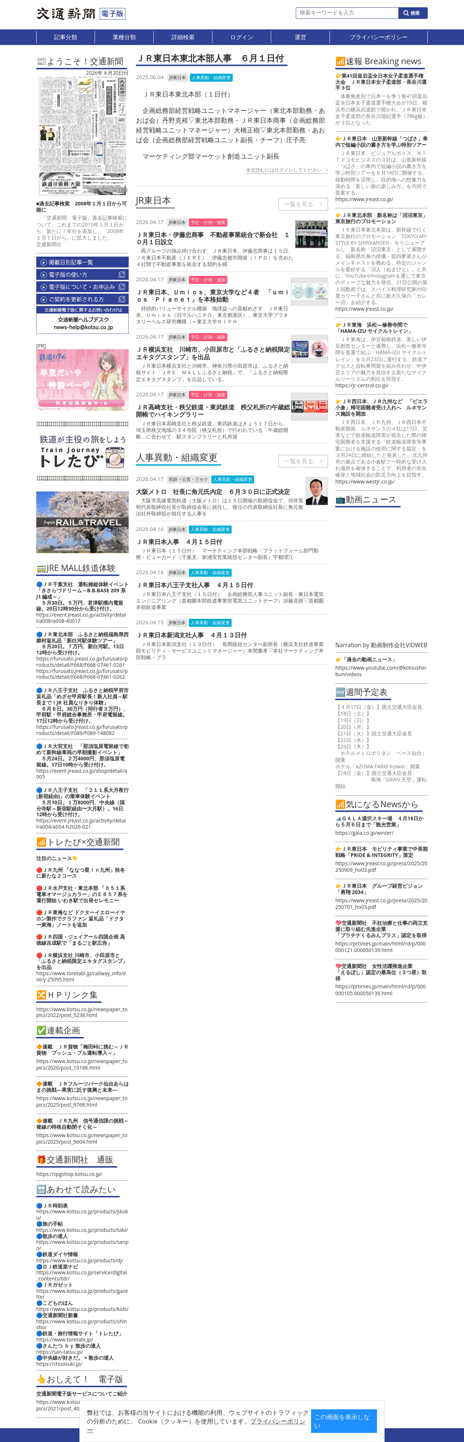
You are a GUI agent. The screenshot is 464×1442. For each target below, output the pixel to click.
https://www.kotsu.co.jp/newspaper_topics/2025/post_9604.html (82, 1138)
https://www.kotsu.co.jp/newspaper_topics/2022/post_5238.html (82, 1012)
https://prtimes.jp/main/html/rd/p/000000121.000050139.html (380, 946)
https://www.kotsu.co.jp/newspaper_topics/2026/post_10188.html (82, 1064)
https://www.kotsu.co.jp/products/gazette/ (82, 1293)
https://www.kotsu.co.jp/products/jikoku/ (82, 1214)
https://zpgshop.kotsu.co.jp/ (69, 1174)
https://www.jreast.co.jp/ (364, 199)
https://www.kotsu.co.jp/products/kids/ (82, 1309)
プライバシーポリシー (221, 1426)
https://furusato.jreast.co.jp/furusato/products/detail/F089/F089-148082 (82, 729)
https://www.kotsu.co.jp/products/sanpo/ (82, 1244)
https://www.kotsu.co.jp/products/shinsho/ (81, 1324)
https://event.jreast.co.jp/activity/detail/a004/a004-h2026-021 (81, 823)
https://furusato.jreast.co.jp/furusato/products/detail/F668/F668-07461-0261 (82, 661)
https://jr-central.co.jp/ (361, 385)
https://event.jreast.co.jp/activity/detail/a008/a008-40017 (81, 617)
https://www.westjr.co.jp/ (364, 481)
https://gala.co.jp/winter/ (364, 832)
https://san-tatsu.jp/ (59, 1351)
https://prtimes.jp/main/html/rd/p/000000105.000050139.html (380, 989)
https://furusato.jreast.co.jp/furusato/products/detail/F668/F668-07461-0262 (82, 674)
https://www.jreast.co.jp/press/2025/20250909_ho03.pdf (381, 866)
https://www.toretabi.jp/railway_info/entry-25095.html (81, 976)
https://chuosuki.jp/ (59, 1363)
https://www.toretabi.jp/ (64, 1339)
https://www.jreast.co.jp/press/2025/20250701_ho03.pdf (381, 903)
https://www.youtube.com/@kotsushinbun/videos (380, 671)
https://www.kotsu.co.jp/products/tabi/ (82, 1229)
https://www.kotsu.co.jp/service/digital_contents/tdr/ (81, 1275)
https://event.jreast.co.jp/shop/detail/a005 (81, 773)
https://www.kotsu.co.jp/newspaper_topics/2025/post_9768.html (82, 1101)
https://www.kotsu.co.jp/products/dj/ (79, 1260)
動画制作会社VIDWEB (399, 645)
